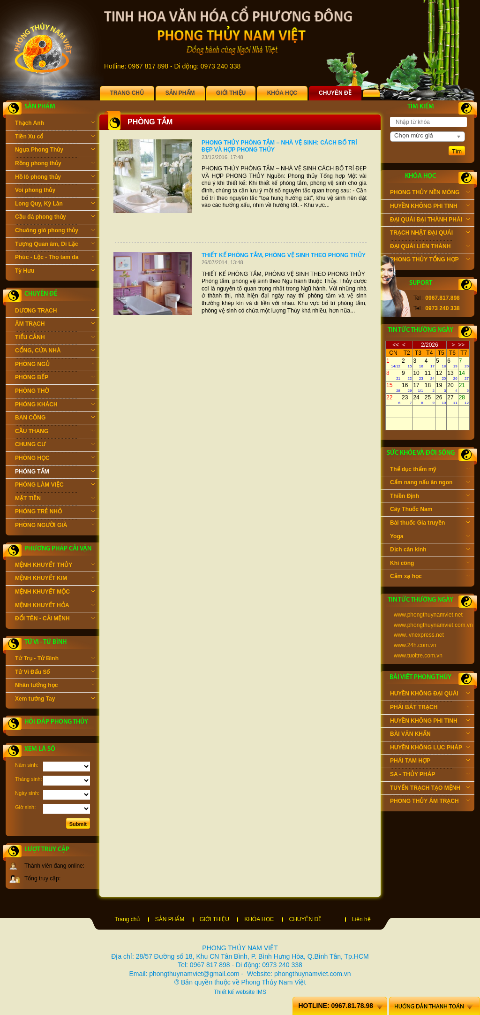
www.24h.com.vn (415, 645)
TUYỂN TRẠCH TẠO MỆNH (430, 789)
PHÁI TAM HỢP (430, 761)
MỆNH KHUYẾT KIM (55, 579)
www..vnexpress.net (419, 635)
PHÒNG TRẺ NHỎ (55, 512)
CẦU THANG (55, 432)
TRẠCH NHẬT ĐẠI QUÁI (430, 233)
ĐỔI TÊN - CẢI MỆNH (55, 619)
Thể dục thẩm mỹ (430, 470)
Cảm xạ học (430, 577)
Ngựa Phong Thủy (55, 150)
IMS (261, 992)
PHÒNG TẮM (55, 472)
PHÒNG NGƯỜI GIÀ (55, 526)
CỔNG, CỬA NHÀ (55, 351)
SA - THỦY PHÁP (430, 775)
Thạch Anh (55, 124)
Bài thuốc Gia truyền (430, 523)
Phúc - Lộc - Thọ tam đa (55, 258)
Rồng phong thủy (55, 164)
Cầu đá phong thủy (55, 218)
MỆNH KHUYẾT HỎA (55, 606)
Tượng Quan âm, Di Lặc (55, 245)
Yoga (430, 537)
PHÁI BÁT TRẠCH (430, 708)
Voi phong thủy (55, 191)
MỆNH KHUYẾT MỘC (55, 592)
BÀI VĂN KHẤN (430, 735)
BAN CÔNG (55, 418)
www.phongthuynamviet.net (428, 614)
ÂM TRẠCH (55, 325)
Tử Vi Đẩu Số (55, 673)
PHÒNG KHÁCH (55, 405)
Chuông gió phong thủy (55, 231)
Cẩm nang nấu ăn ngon (430, 483)
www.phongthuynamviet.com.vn (433, 625)
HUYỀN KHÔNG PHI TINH (430, 207)
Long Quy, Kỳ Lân (55, 204)
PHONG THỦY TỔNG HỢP (430, 260)
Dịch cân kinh (430, 550)
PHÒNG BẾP (55, 378)
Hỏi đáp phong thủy (56, 721)
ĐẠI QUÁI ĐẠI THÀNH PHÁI (430, 220)
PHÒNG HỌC (55, 459)
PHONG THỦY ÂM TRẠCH (430, 802)
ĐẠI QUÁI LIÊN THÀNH (430, 247)
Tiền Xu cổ (55, 137)
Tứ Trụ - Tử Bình (55, 659)
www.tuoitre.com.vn (418, 655)
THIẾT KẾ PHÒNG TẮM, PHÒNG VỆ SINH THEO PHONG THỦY (284, 255)
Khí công (430, 564)
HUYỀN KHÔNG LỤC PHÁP (430, 748)
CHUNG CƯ (55, 445)
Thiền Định (430, 497)
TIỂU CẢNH (55, 338)
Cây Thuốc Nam (430, 510)
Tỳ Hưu (55, 271)
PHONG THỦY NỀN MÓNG (430, 193)
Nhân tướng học (55, 686)
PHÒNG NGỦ (55, 365)
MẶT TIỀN (55, 499)
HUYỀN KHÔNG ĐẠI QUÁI (430, 694)
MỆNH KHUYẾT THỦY (55, 566)
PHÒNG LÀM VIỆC (55, 485)
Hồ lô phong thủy (55, 178)
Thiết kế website (234, 992)
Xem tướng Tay (55, 699)
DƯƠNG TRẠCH (55, 311)
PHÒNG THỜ (55, 392)
